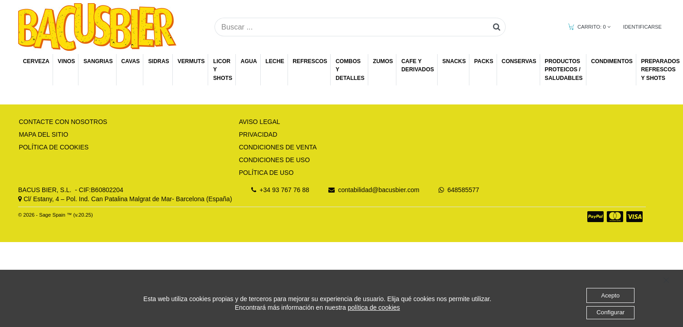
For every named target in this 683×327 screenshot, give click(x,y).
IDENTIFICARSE (642, 27)
